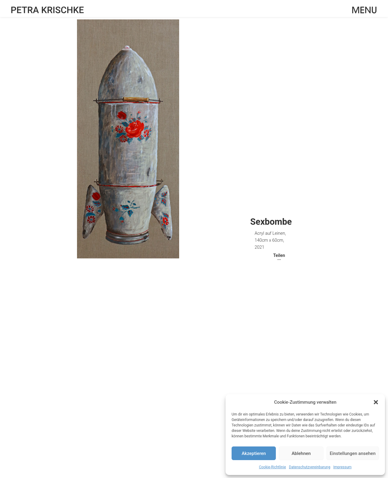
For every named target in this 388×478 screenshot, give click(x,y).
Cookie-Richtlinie (272, 467)
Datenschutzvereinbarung (309, 467)
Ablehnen (301, 453)
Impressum (342, 467)
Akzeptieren (254, 453)
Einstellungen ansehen (353, 453)
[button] (376, 402)
